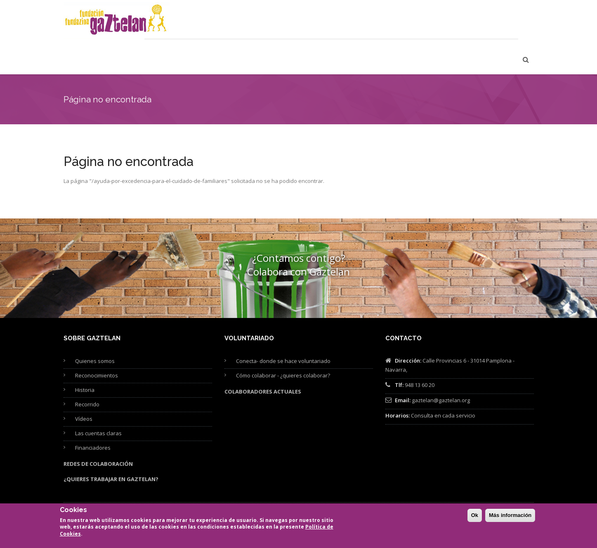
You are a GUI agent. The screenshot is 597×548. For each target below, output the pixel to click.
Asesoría (337, 21)
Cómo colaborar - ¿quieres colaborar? (283, 342)
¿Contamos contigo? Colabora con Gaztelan (298, 231)
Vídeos (83, 385)
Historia (84, 357)
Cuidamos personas (238, 21)
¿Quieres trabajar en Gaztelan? (111, 446)
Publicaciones (384, 21)
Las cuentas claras (98, 400)
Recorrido (87, 371)
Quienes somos (95, 328)
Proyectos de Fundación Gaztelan (464, 21)
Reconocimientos (96, 342)
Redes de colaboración (98, 430)
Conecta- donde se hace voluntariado (283, 328)
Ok (474, 515)
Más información (510, 515)
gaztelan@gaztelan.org (441, 367)
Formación (295, 21)
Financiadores (93, 414)
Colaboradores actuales (262, 358)
